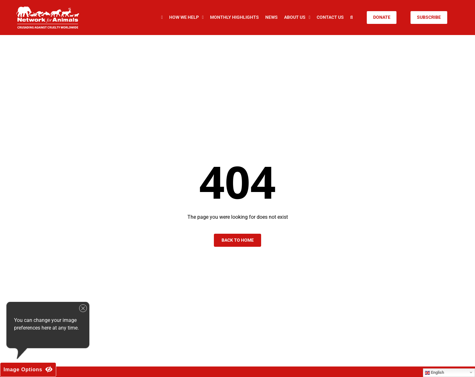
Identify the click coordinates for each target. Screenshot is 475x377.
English (434, 372)
